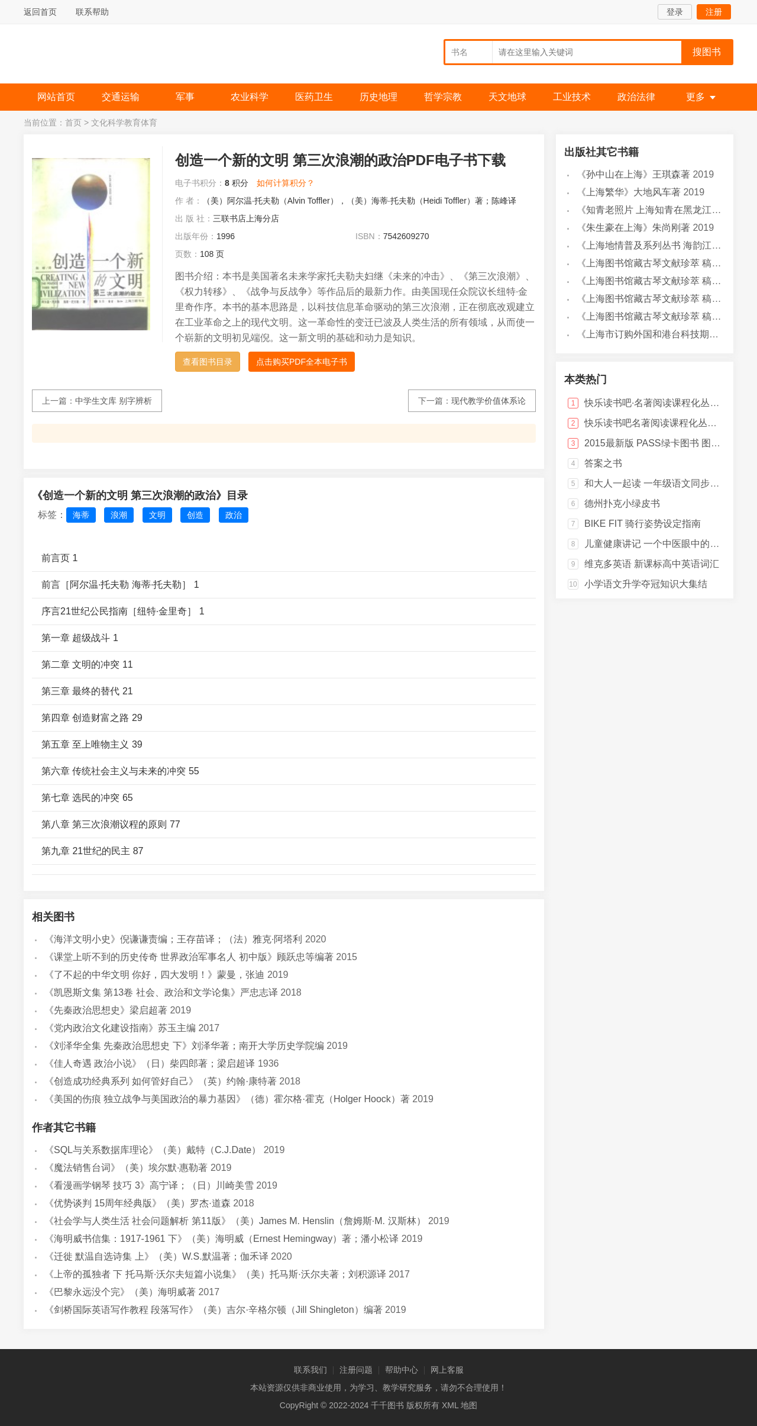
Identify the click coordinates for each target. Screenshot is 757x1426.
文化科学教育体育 (124, 122)
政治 (233, 515)
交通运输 (121, 97)
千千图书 (112, 56)
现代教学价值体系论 (488, 400)
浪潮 (119, 515)
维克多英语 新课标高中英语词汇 (651, 564)
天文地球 (507, 97)
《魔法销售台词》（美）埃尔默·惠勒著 (126, 1168)
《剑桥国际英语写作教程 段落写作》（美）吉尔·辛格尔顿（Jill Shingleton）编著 (213, 1310)
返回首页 (40, 12)
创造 (195, 515)
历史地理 (378, 97)
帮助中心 (401, 1370)
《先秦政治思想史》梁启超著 (105, 1010)
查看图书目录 (207, 361)
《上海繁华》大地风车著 (629, 192)
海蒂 (81, 515)
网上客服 (447, 1370)
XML (450, 1405)
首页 (73, 122)
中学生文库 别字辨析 (113, 400)
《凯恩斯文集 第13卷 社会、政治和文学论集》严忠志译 (161, 992)
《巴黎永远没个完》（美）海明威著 (120, 1292)
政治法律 (636, 97)
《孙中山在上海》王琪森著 (633, 174)
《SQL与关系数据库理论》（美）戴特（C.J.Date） (152, 1150)
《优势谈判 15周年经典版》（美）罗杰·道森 (137, 1203)
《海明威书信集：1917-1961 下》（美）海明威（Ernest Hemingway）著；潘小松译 (221, 1239)
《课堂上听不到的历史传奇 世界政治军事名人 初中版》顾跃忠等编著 (189, 957)
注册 (714, 12)
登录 (675, 12)
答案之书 (603, 463)
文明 (157, 515)
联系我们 (310, 1370)
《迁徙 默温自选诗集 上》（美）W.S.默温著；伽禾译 (156, 1256)
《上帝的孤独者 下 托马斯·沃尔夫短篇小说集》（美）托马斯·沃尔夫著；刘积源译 (215, 1274)
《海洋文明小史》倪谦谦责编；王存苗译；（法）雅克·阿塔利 (173, 939)
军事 (185, 97)
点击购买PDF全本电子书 (301, 361)
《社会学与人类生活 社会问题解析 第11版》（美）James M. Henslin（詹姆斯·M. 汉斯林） (235, 1221)
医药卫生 (314, 97)
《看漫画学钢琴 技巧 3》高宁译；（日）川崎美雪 (149, 1185)
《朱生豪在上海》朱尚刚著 (633, 228)
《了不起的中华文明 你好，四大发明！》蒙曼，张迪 (154, 975)
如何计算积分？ (286, 183)
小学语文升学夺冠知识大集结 (645, 584)
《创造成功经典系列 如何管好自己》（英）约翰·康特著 (160, 1081)
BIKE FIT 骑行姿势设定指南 (642, 524)
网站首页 (56, 97)
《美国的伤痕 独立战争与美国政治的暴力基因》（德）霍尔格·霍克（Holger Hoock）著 (227, 1099)
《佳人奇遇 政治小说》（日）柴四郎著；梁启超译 (149, 1063)
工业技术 (572, 97)
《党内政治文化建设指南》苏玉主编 (120, 1028)
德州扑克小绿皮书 (622, 503)
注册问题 (356, 1370)
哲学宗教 (443, 97)
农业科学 (249, 97)
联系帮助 (92, 12)
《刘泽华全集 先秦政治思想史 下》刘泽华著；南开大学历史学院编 (184, 1046)
